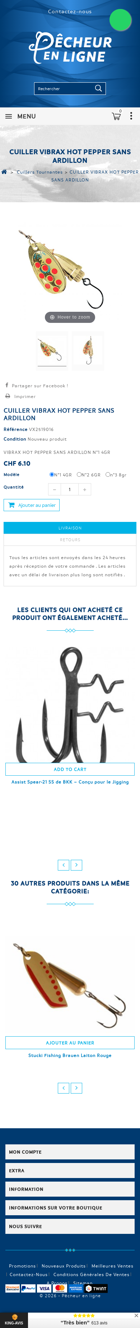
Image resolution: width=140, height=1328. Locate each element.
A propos (57, 1283)
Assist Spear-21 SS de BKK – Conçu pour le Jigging (70, 782)
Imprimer (25, 396)
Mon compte (25, 1152)
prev (63, 865)
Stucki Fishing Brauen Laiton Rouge (70, 1055)
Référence (16, 429)
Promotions (22, 1266)
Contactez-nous (70, 11)
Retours (70, 539)
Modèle (12, 474)
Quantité (14, 487)
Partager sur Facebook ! (40, 385)
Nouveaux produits (64, 1266)
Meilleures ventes (113, 1266)
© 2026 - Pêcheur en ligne (70, 1295)
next (76, 865)
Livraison (70, 527)
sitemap (83, 1283)
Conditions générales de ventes (91, 1274)
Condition (15, 439)
